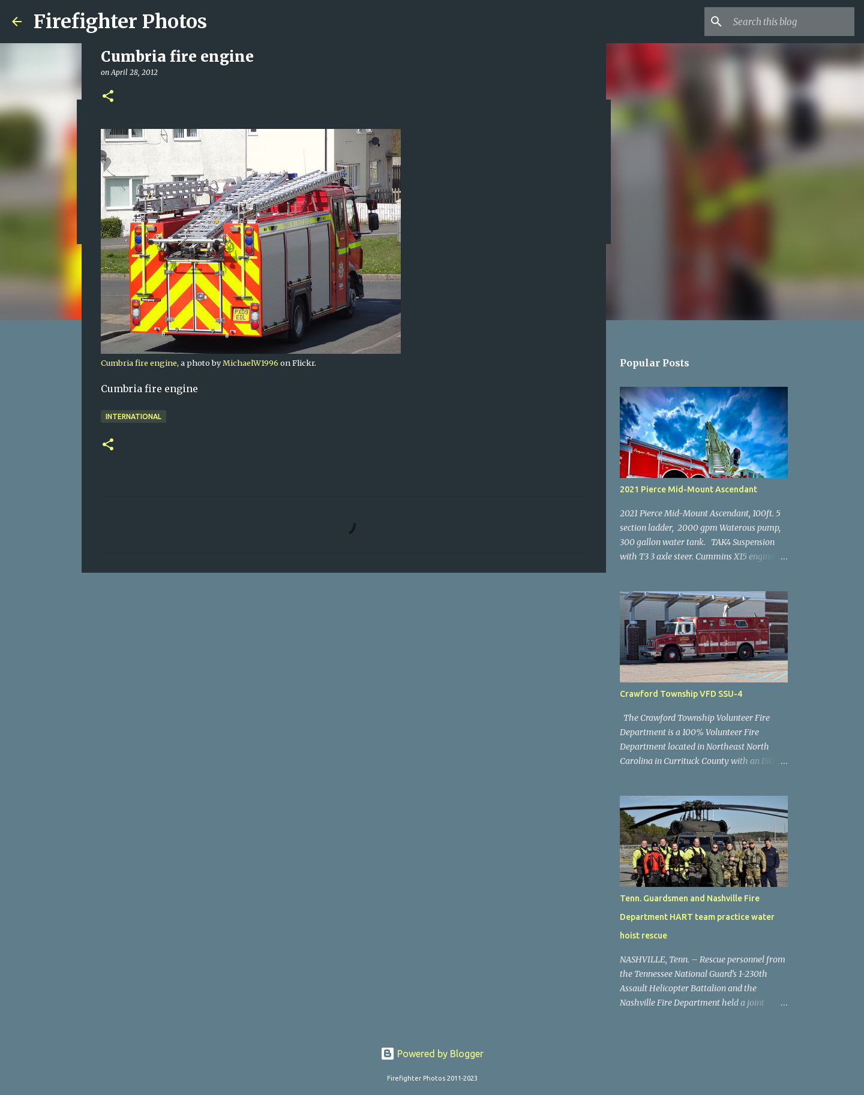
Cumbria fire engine (139, 363)
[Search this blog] (791, 21)
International (133, 416)
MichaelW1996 (250, 363)
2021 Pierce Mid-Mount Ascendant (688, 489)
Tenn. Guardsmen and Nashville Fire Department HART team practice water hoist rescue (697, 917)
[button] (108, 97)
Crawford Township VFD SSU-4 (681, 694)
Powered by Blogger (432, 1053)
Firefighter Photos (120, 22)
